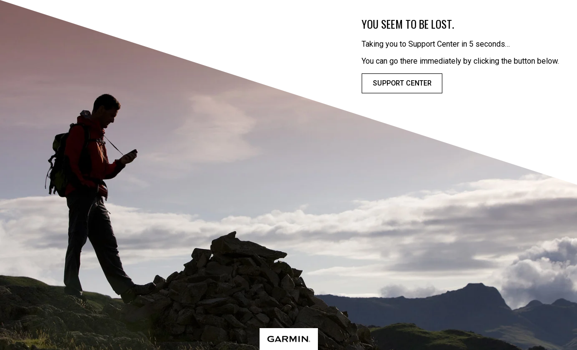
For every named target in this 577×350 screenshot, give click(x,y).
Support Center (402, 83)
